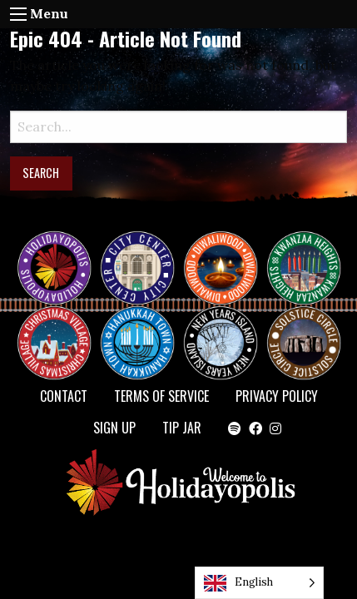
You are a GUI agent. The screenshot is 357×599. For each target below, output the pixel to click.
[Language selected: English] (259, 583)
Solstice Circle (305, 328)
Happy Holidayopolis (61, 253)
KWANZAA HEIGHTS (310, 253)
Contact (63, 396)
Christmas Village (61, 328)
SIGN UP (114, 428)
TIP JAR (181, 428)
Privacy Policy (277, 396)
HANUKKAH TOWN (144, 328)
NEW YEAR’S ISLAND (221, 334)
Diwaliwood (227, 246)
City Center (135, 253)
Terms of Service (161, 396)
